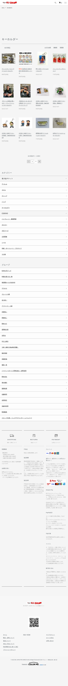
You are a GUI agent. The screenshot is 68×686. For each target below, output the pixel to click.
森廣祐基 (5, 404)
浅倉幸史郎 (6, 423)
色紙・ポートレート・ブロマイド (14, 253)
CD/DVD (5, 215)
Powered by (34, 681)
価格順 (55, 47)
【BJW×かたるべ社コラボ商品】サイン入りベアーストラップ (25, 103)
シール (4, 247)
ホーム (3, 7)
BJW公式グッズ (7, 276)
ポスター (5, 228)
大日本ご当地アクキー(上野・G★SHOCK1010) (25, 135)
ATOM (28, 653)
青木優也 (5, 397)
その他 (4, 259)
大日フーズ (6, 234)
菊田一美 (5, 378)
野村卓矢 (5, 391)
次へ (39, 161)
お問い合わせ (48, 658)
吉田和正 (5, 417)
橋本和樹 (5, 366)
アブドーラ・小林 (8, 315)
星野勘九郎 (6, 340)
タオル (4, 190)
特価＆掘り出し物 (8, 283)
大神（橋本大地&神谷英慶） (12, 359)
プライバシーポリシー (8, 668)
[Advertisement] (34, 24)
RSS (24, 653)
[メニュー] (65, 2)
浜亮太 (4, 346)
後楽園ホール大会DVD (10, 289)
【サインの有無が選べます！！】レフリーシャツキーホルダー (8, 103)
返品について (5, 658)
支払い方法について (7, 662)
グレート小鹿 (6, 302)
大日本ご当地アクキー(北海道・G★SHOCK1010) (8, 135)
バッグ (4, 203)
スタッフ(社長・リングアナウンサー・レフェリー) (20, 436)
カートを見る (48, 656)
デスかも (5, 295)
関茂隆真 (5, 429)
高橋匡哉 (5, 372)
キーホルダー (10, 7)
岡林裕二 (5, 327)
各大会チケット (7, 178)
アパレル (5, 184)
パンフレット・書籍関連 (10, 221)
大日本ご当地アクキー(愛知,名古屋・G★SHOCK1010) (42, 103)
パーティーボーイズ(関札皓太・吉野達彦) (17, 385)
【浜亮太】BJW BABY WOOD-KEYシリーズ (25, 71)
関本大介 (5, 334)
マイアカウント (49, 653)
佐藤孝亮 (5, 410)
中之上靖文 (6, 353)
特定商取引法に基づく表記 (9, 665)
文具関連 (5, 240)
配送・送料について (7, 656)
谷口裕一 (5, 308)
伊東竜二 (5, 321)
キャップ (5, 197)
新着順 (62, 47)
